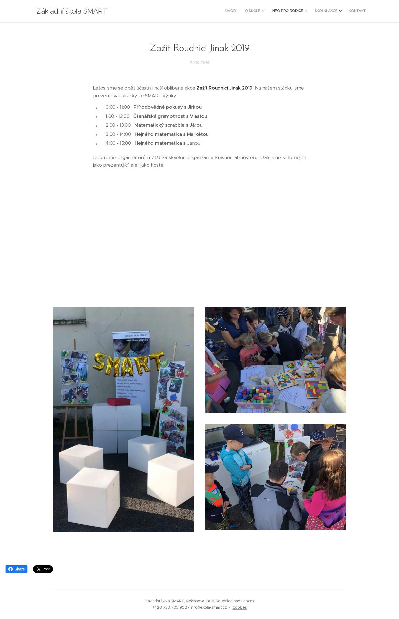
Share (16, 569)
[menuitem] (323, 11)
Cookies (239, 607)
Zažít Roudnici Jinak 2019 (224, 88)
